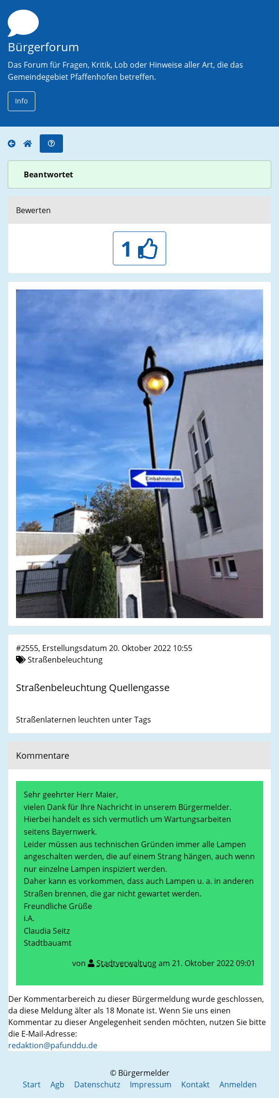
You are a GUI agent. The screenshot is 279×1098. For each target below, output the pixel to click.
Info (21, 100)
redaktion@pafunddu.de (52, 1045)
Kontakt (195, 1084)
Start (32, 1084)
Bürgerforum (43, 47)
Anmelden (238, 1084)
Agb (57, 1084)
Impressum (150, 1084)
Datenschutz (97, 1084)
